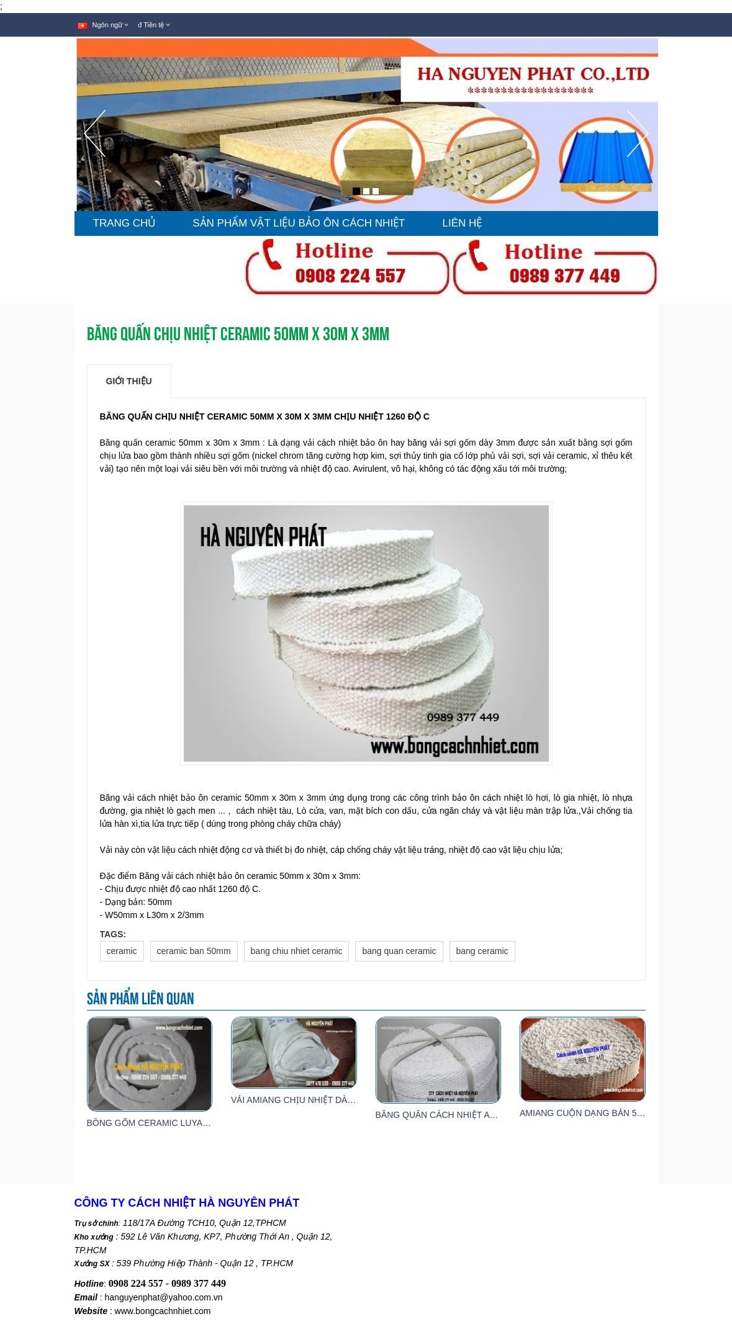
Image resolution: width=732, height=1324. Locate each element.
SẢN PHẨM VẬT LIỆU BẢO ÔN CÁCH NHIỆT (298, 223)
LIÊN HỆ (462, 223)
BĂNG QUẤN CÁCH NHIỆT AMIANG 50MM (460, 1115)
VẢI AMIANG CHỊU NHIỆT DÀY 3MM (303, 1100)
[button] (95, 160)
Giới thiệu (129, 381)
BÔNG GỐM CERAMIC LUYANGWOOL (164, 1123)
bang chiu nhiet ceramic (297, 951)
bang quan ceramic (399, 951)
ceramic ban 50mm (194, 951)
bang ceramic (482, 951)
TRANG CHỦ (124, 223)
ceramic (122, 951)
